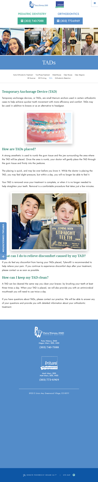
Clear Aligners (80, 75)
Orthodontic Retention (63, 78)
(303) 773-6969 (68, 21)
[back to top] (74, 475)
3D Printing (42, 78)
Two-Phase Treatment (43, 75)
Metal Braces (56, 75)
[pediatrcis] (49, 332)
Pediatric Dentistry (32, 14)
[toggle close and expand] (3, 256)
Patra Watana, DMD (49, 341)
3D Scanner (31, 78)
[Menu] (94, 3)
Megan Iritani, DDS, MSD (49, 343)
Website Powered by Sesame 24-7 (40, 475)
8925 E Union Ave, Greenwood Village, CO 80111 (49, 393)
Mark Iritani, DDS (49, 373)
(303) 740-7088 (32, 21)
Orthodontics (68, 14)
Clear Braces (68, 75)
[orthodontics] (49, 363)
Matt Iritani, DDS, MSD (49, 375)
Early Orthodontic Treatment (23, 75)
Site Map (67, 475)
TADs (50, 78)
